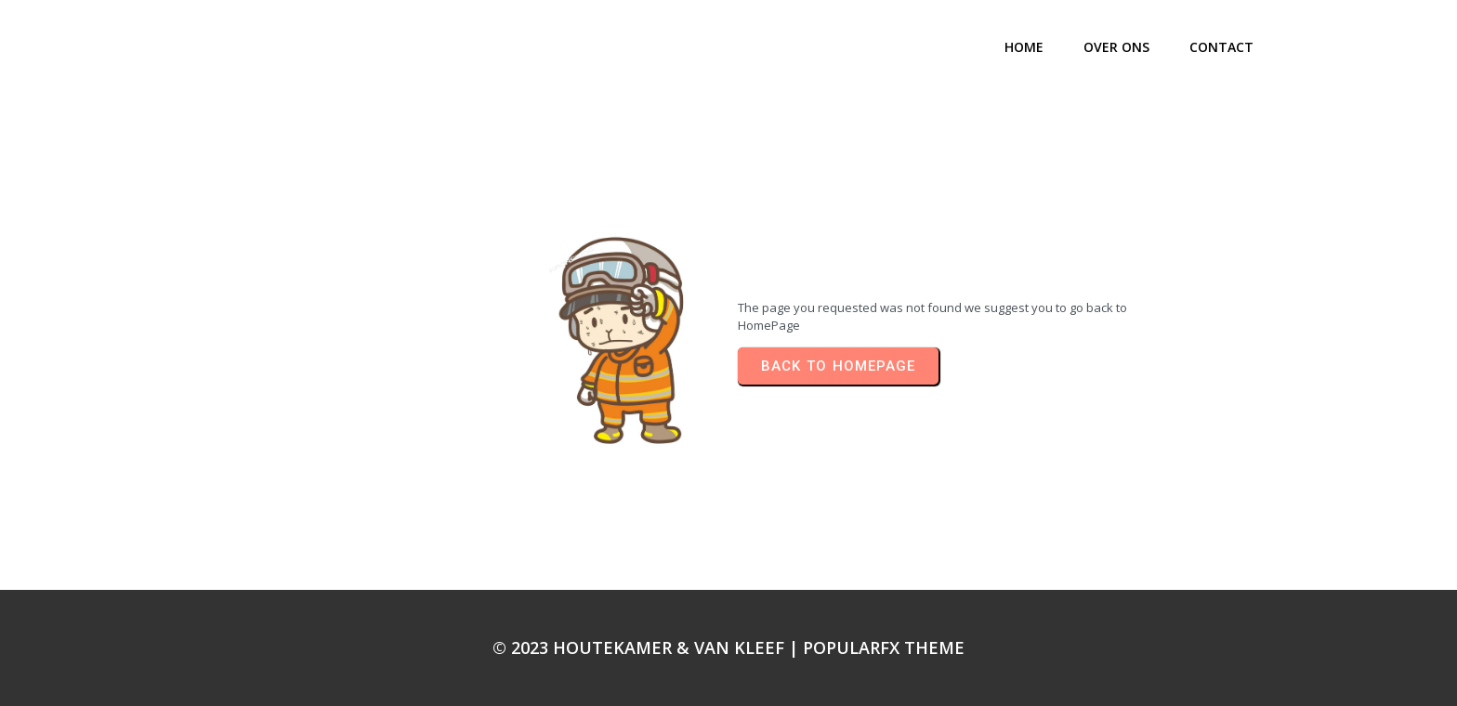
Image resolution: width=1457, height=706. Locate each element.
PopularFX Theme (884, 647)
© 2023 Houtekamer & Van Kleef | (647, 647)
